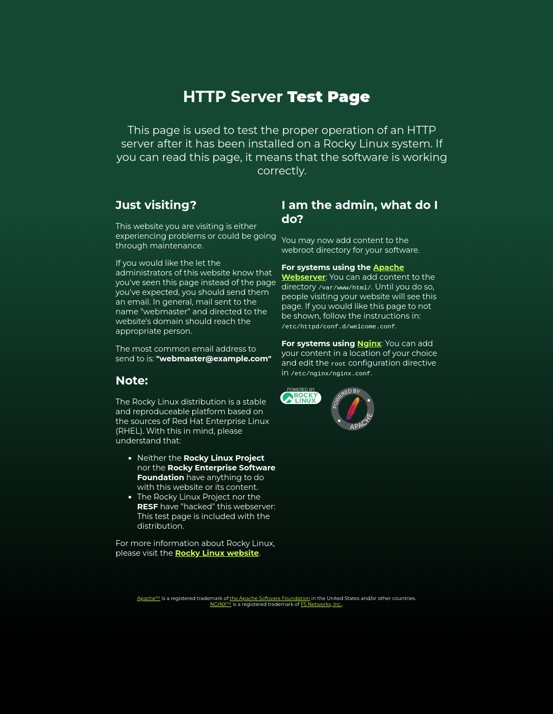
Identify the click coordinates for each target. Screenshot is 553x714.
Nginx (370, 343)
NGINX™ (221, 604)
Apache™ (148, 598)
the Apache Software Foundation (270, 598)
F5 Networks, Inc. (321, 604)
